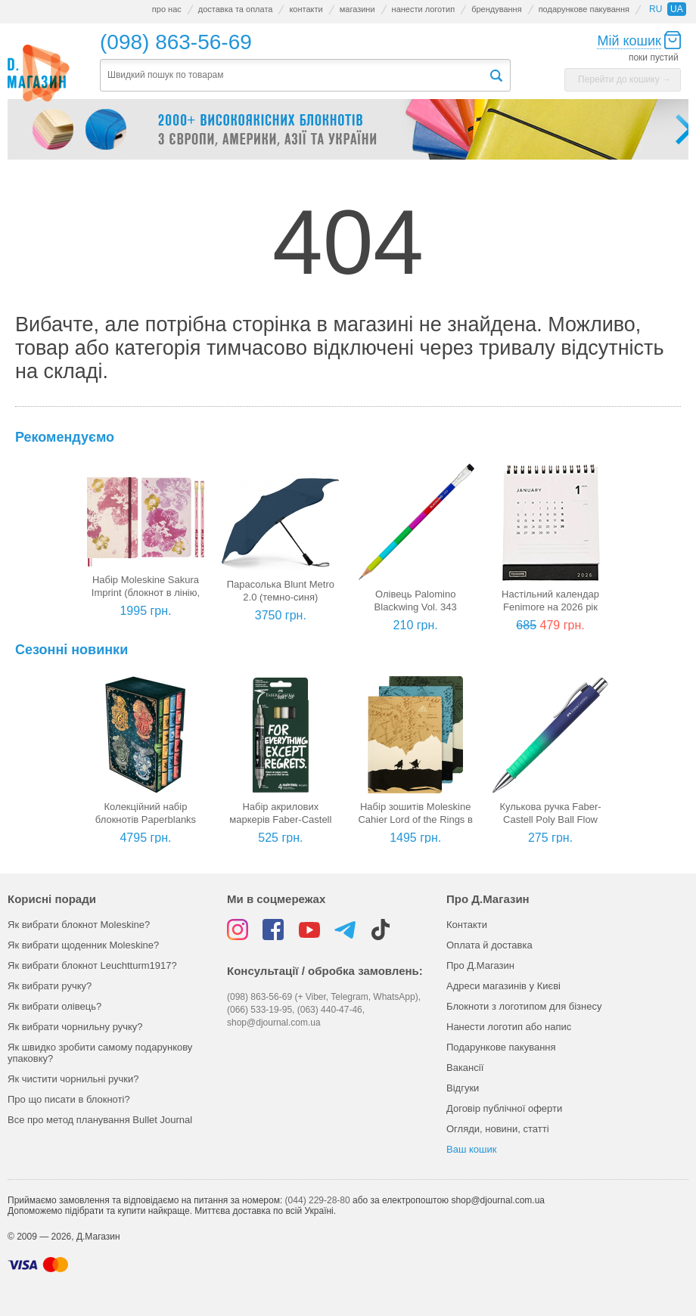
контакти (305, 9)
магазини (357, 9)
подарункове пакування (584, 9)
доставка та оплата (235, 9)
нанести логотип (423, 9)
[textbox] (294, 75)
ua (676, 9)
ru (655, 9)
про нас (167, 9)
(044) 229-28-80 (317, 1200)
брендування (496, 9)
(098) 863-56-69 (176, 42)
